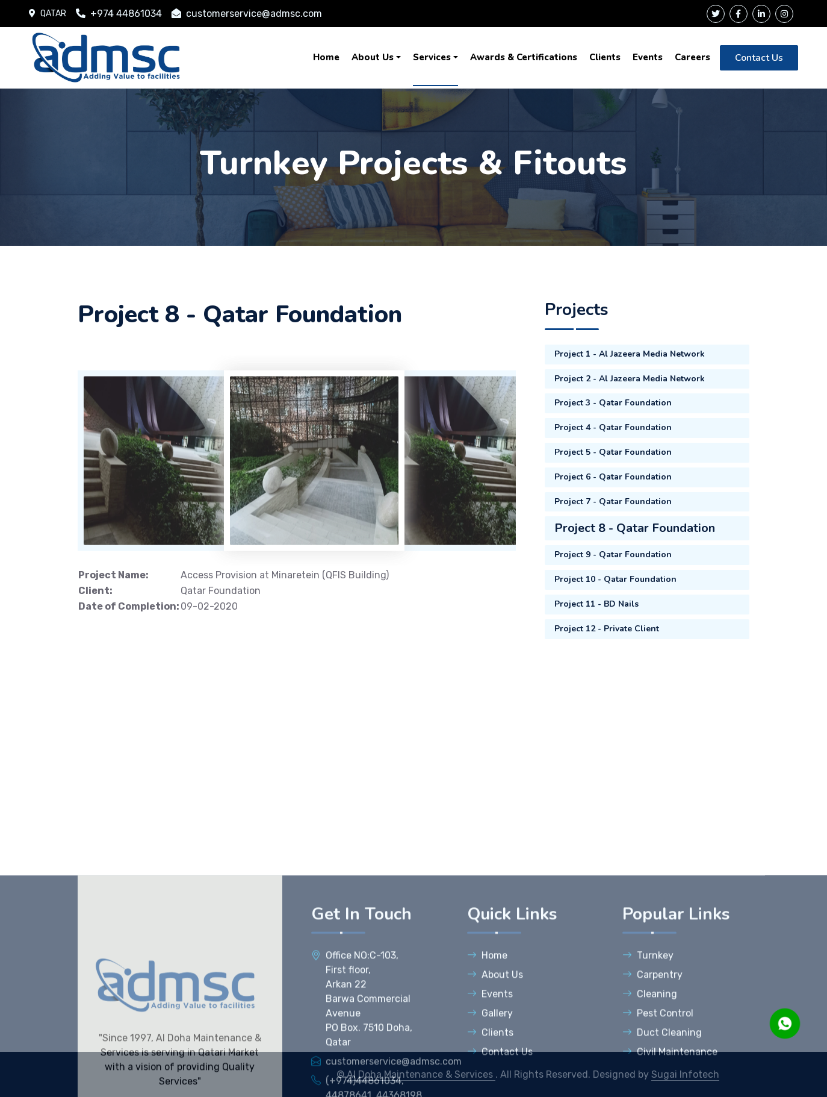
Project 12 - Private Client (606, 628)
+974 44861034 (119, 13)
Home (326, 57)
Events (648, 57)
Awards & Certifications (523, 57)
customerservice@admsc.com (247, 13)
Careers (692, 57)
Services (432, 57)
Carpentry (652, 1076)
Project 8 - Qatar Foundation (634, 528)
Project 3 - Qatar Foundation (613, 402)
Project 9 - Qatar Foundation (613, 554)
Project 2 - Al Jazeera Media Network (629, 378)
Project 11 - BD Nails (596, 604)
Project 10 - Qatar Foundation (615, 579)
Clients (605, 57)
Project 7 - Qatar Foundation (613, 501)
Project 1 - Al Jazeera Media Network (629, 354)
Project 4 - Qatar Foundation (613, 427)
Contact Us (759, 57)
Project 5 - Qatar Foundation (613, 452)
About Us (373, 57)
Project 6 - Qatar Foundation (613, 477)
